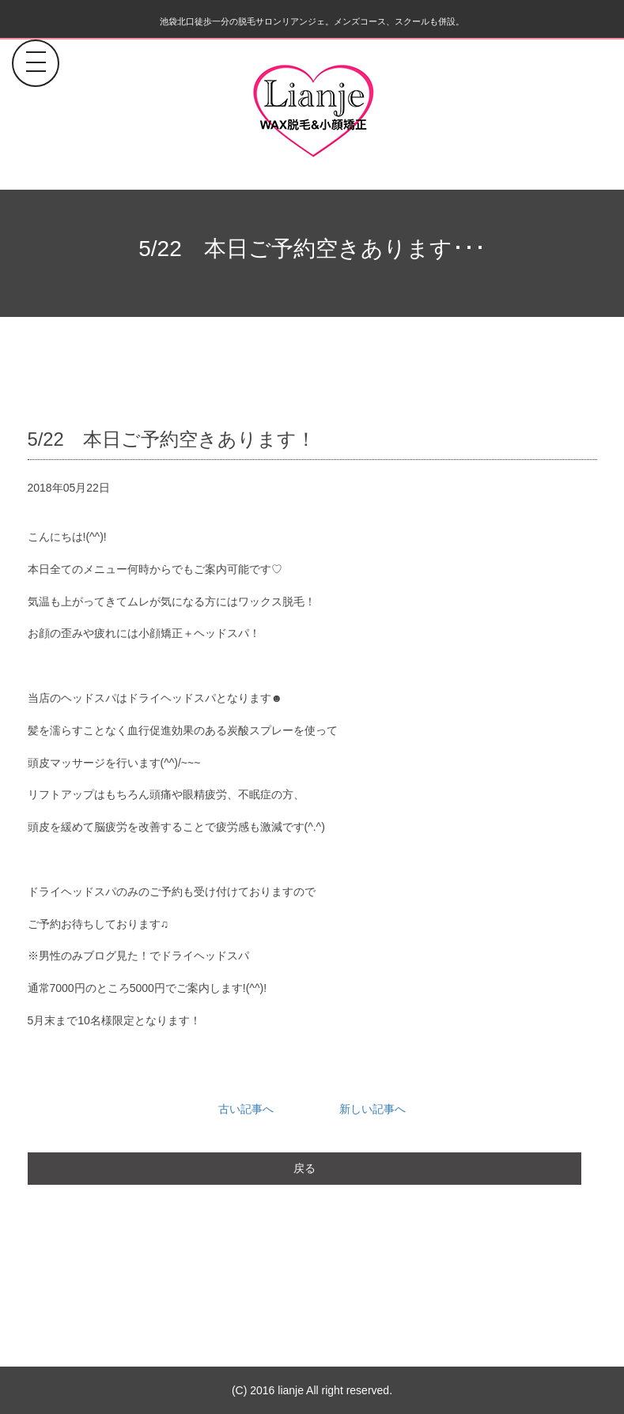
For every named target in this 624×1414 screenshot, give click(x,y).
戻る (304, 1168)
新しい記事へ (372, 1109)
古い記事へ (246, 1109)
